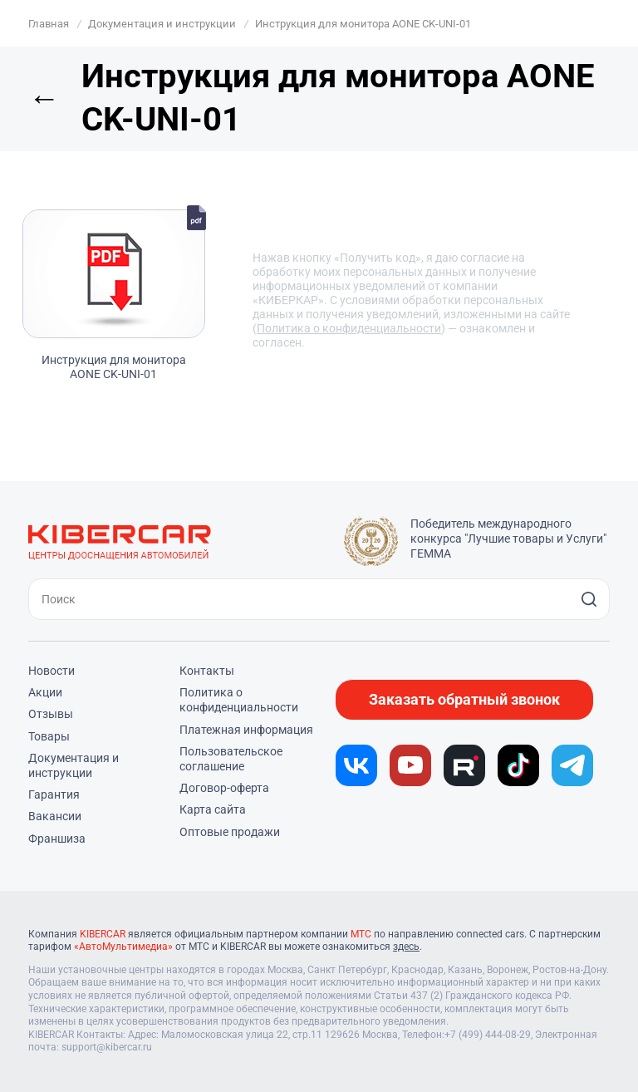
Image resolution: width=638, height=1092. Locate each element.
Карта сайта (212, 809)
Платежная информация (246, 729)
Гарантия (54, 794)
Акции (45, 692)
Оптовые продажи (229, 832)
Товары (49, 736)
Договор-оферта (224, 787)
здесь (406, 946)
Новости (51, 670)
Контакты (206, 670)
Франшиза (57, 838)
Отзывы (50, 714)
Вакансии (54, 816)
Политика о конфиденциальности (349, 328)
